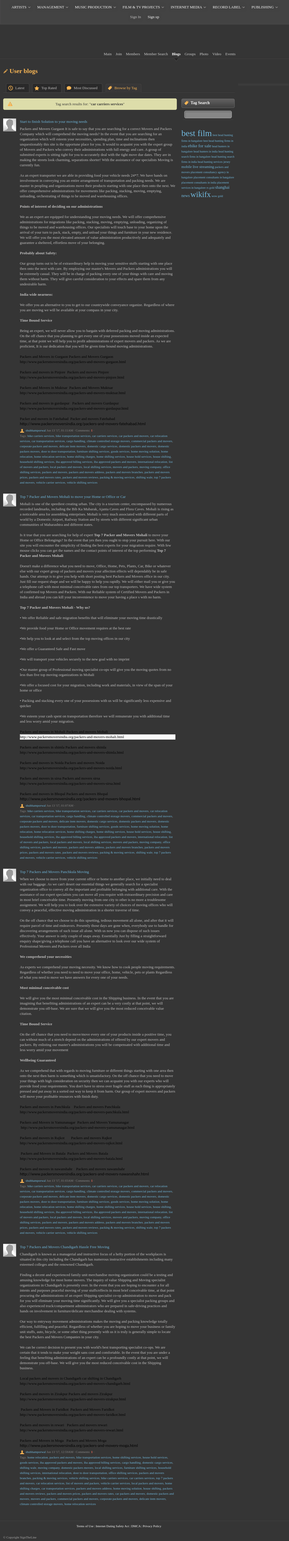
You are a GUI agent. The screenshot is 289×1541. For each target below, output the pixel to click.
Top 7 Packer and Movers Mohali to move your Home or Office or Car (73, 496)
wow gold (217, 196)
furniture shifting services (93, 451)
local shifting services (97, 467)
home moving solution (145, 451)
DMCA (135, 1526)
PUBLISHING (263, 7)
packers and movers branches (124, 472)
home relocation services (49, 456)
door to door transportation (58, 451)
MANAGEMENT (50, 7)
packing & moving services (117, 477)
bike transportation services (73, 436)
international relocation (152, 461)
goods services (120, 451)
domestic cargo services (102, 446)
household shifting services (37, 461)
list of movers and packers (82, 1483)
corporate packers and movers (39, 446)
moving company (150, 467)
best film (196, 133)
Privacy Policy (152, 1526)
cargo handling (75, 441)
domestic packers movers (77, 1467)
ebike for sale (199, 146)
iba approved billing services (74, 461)
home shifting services (111, 456)
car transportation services (48, 441)
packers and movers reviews (80, 477)
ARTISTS (19, 7)
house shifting (162, 456)
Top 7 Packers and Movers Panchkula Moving (54, 872)
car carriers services (104, 436)
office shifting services (123, 1473)
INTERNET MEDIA (186, 7)
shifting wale (144, 477)
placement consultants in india (198, 182)
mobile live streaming (197, 167)
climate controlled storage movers (108, 441)
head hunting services (210, 161)
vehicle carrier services (50, 482)
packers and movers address (86, 472)
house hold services (139, 456)
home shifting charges (81, 456)
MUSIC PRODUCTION (93, 7)
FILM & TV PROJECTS (141, 7)
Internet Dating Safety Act (112, 1526)
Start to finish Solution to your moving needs (53, 121)
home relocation (37, 1457)
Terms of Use (84, 1526)
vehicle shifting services (82, 482)
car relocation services (50, 1483)
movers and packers (125, 467)
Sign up (153, 17)
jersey (226, 161)
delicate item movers (72, 446)
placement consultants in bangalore (214, 177)
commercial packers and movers (151, 441)
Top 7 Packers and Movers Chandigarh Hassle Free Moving (64, 1247)
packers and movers (54, 472)
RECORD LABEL (227, 7)
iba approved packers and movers (115, 461)
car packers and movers (134, 436)
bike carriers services (40, 436)
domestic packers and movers (137, 446)
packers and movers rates (45, 477)
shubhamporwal (36, 430)
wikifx (200, 194)
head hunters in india (206, 151)
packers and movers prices (63, 1493)
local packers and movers (66, 467)
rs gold (210, 187)
